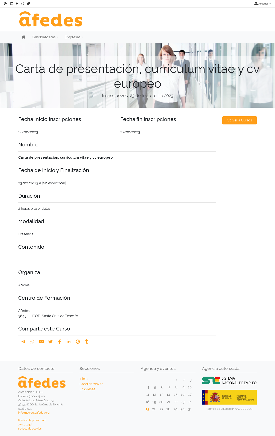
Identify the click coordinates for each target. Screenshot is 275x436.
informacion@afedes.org (34, 412)
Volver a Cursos (239, 120)
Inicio (83, 379)
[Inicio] (50, 17)
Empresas (87, 389)
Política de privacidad (32, 420)
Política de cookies (29, 428)
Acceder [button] (261, 3)
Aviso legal (25, 424)
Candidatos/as (91, 384)
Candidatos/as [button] (44, 37)
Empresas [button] (73, 37)
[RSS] (5, 3)
